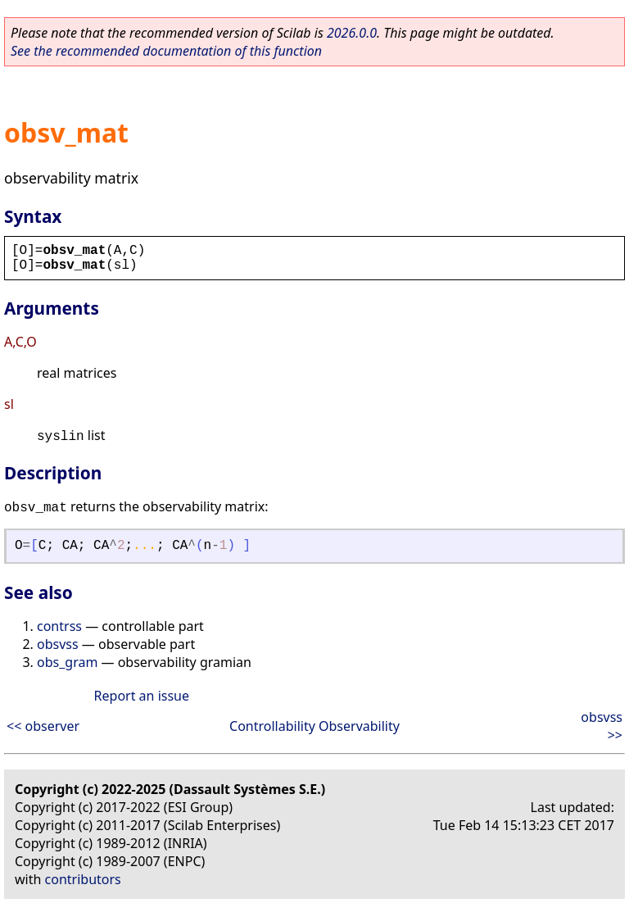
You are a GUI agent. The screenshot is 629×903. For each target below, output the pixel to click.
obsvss (58, 644)
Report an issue (141, 696)
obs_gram (67, 662)
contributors (83, 879)
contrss (59, 626)
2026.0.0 (352, 33)
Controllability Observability (314, 726)
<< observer (43, 726)
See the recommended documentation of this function (166, 51)
